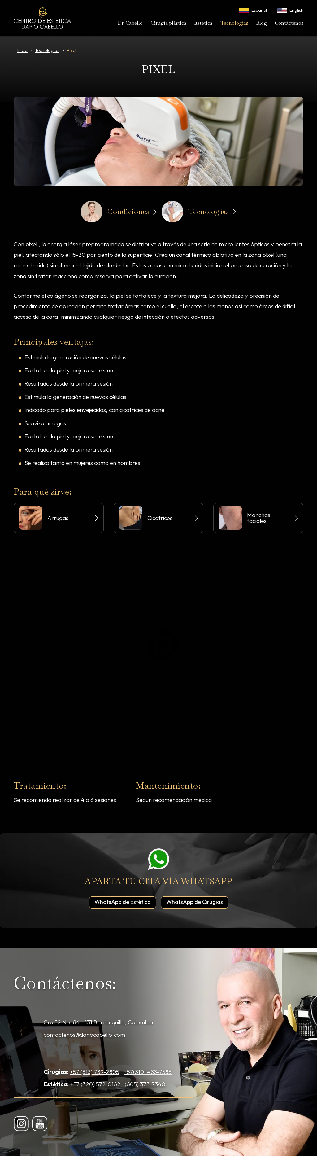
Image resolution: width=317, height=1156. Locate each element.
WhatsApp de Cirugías (197, 901)
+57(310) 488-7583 (148, 1071)
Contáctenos (289, 23)
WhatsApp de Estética (125, 901)
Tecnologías (234, 23)
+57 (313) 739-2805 (94, 1071)
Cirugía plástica (168, 23)
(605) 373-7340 (145, 1084)
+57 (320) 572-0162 (95, 1084)
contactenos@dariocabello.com (84, 1034)
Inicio (22, 50)
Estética (203, 23)
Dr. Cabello (130, 23)
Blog (261, 23)
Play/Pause (161, 645)
